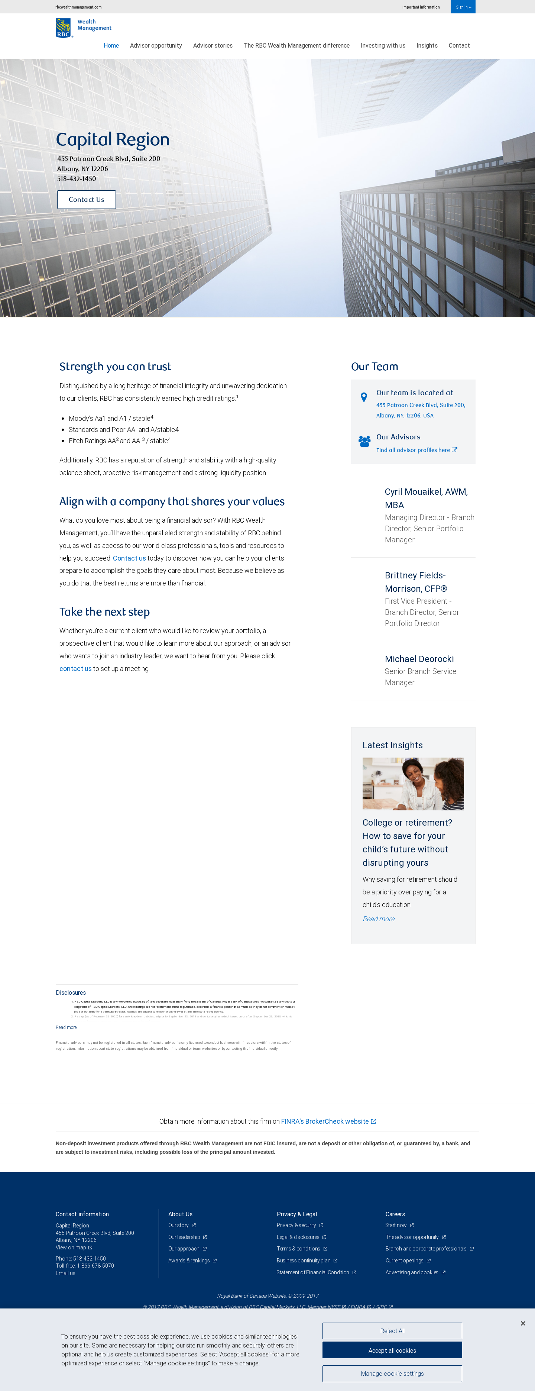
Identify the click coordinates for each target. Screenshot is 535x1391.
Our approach (184, 1248)
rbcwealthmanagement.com (78, 6)
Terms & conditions (299, 1248)
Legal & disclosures (298, 1237)
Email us (65, 1273)
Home (111, 45)
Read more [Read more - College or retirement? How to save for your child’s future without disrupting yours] (378, 918)
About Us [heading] (180, 1214)
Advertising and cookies (413, 1272)
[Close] (523, 1323)
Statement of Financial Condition (314, 1272)
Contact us (129, 558)
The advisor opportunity (413, 1237)
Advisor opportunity (156, 45)
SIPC (381, 1307)
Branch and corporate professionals (427, 1248)
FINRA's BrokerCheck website (325, 1121)
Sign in (463, 6)
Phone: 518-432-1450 (81, 1258)
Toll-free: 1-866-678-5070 (85, 1265)
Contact (459, 45)
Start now (397, 1225)
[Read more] (66, 1027)
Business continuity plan (304, 1260)
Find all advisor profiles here (416, 451)
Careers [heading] (395, 1214)
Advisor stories (213, 45)
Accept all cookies (392, 1350)
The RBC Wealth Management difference (297, 45)
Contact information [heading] (82, 1214)
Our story (179, 1225)
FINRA (357, 1307)
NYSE (333, 1307)
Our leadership (184, 1237)
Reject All (392, 1330)
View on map (71, 1247)
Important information (421, 6)
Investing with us (383, 45)
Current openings (405, 1260)
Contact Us (86, 200)
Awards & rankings (189, 1260)
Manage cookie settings (392, 1373)
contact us (75, 668)
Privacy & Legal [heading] (297, 1214)
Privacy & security (297, 1225)
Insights (427, 45)
